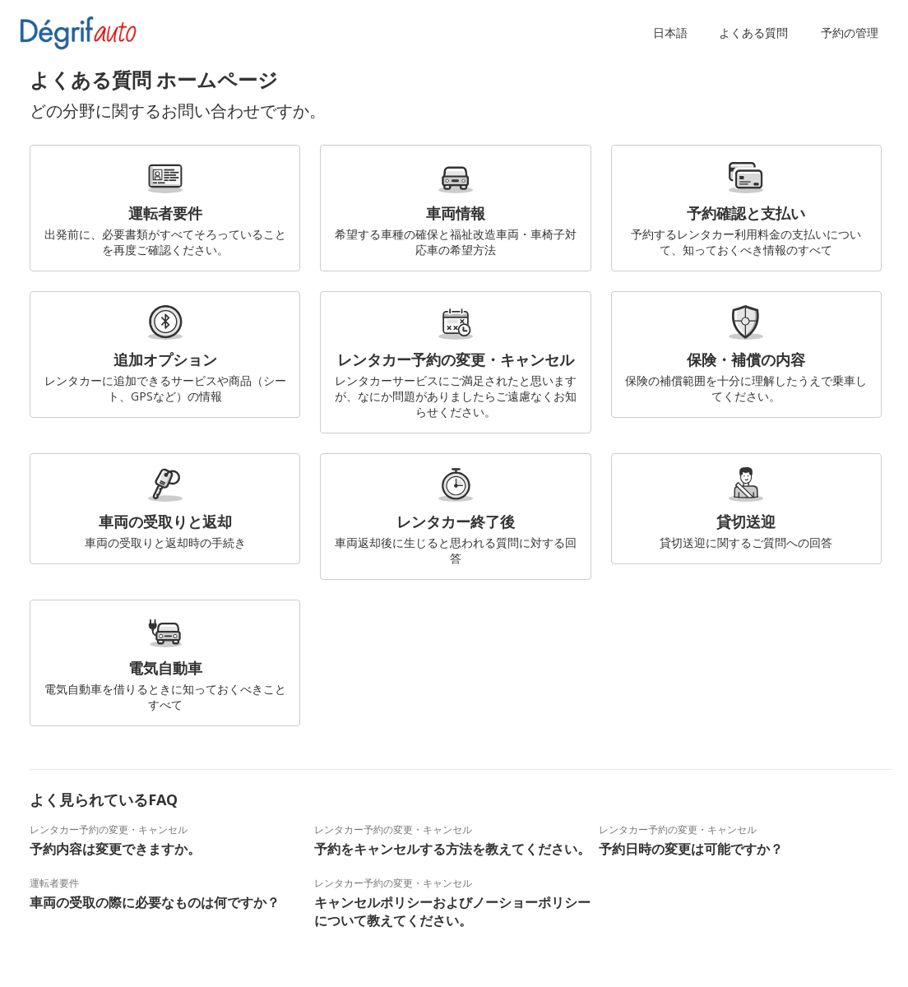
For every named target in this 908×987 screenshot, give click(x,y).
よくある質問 (753, 32)
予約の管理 (849, 32)
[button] (674, 32)
